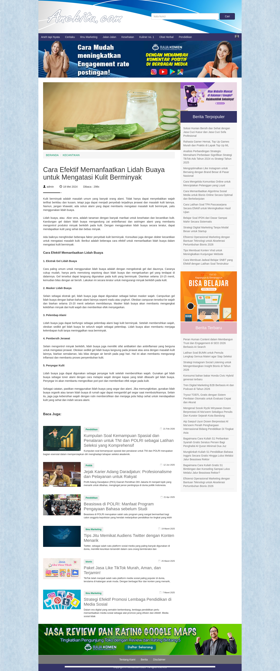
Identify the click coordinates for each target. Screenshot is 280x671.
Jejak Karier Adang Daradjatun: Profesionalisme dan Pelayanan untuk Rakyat (128, 474)
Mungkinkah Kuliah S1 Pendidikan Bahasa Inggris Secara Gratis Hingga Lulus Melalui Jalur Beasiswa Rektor (208, 455)
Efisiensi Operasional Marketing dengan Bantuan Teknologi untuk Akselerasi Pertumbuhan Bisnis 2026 (206, 240)
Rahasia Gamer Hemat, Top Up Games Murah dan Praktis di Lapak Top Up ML (206, 143)
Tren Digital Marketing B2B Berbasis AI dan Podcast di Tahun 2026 (208, 387)
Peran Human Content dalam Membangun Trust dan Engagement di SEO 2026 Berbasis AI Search (208, 343)
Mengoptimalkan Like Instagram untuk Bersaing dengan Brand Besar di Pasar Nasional (206, 172)
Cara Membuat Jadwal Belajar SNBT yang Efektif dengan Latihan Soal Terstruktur (208, 261)
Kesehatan (127, 36)
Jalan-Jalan (109, 36)
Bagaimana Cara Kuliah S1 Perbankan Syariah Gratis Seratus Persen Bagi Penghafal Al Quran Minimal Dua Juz (206, 442)
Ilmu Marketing (88, 36)
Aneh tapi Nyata (50, 36)
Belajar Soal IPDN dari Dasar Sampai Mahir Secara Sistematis (205, 219)
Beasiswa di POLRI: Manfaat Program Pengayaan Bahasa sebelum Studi (119, 506)
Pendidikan (185, 36)
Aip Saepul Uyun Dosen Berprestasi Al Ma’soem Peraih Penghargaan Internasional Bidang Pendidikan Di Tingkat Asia (208, 427)
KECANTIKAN (71, 155)
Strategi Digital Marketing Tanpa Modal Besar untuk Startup (205, 229)
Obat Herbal (166, 36)
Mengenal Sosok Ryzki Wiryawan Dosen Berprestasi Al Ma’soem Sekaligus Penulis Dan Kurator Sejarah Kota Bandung (207, 412)
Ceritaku (70, 36)
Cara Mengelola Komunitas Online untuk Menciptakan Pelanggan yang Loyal (207, 183)
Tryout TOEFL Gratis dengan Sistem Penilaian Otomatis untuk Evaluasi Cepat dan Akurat (207, 398)
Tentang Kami (127, 659)
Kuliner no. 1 (146, 36)
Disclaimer (159, 659)
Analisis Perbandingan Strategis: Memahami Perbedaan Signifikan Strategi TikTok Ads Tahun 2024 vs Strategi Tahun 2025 (207, 157)
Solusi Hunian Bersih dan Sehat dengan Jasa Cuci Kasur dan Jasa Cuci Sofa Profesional (206, 132)
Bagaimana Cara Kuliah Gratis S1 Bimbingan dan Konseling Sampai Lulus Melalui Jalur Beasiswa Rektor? (206, 469)
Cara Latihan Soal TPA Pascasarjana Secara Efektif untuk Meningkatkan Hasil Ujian (207, 208)
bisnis (89, 561)
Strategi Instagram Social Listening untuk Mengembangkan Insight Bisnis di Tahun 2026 (207, 366)
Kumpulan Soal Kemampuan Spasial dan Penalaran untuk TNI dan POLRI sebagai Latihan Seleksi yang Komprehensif (129, 440)
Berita (144, 659)
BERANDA (52, 155)
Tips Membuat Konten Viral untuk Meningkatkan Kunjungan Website (203, 252)
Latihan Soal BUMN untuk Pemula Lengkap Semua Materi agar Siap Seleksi (207, 354)
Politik (89, 465)
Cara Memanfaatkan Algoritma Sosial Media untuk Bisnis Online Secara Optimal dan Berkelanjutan (208, 195)
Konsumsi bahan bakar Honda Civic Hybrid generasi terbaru (208, 377)
